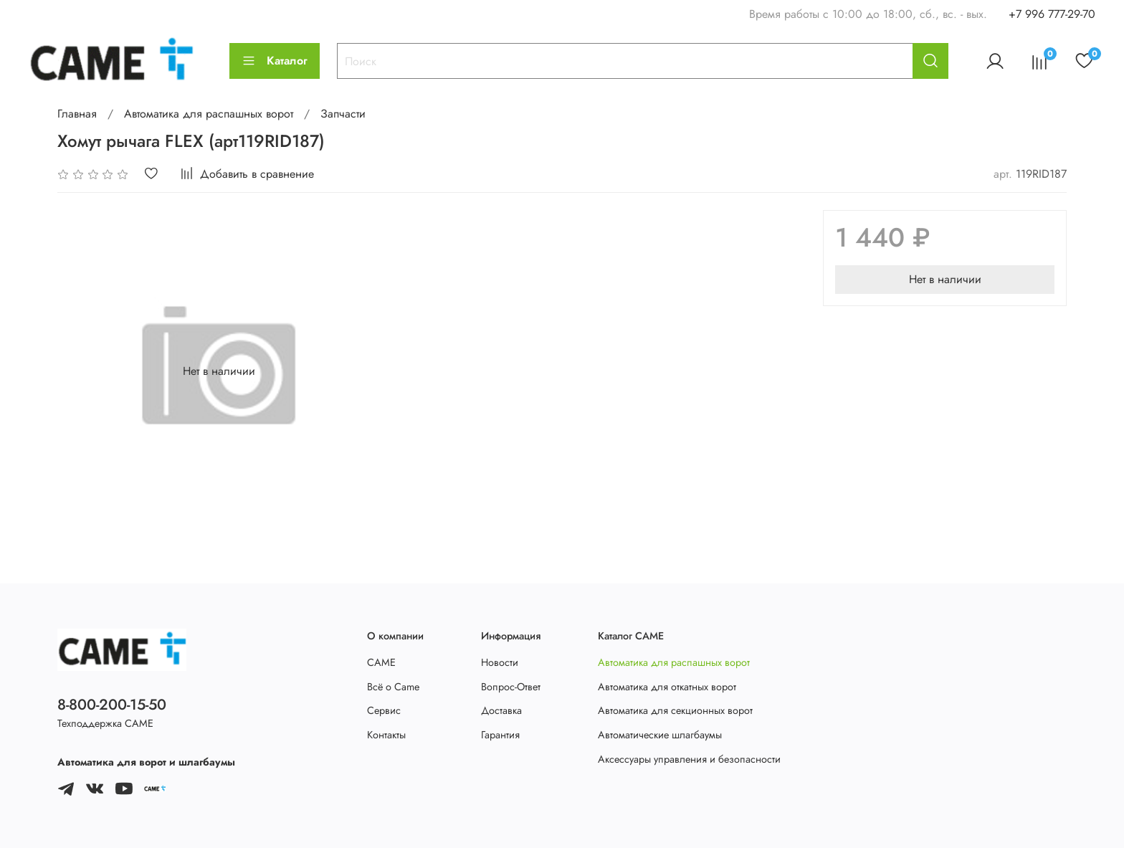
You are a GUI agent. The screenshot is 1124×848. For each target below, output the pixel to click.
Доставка (501, 710)
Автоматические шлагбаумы (660, 735)
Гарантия (500, 735)
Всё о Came (393, 687)
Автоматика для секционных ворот (675, 710)
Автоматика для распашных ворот (208, 113)
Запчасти (343, 113)
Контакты (386, 735)
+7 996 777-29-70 (1052, 14)
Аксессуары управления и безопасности (689, 759)
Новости (499, 662)
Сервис (384, 710)
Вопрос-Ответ (510, 687)
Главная (77, 113)
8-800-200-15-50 (111, 704)
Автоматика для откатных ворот (667, 687)
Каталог (275, 60)
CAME (381, 662)
